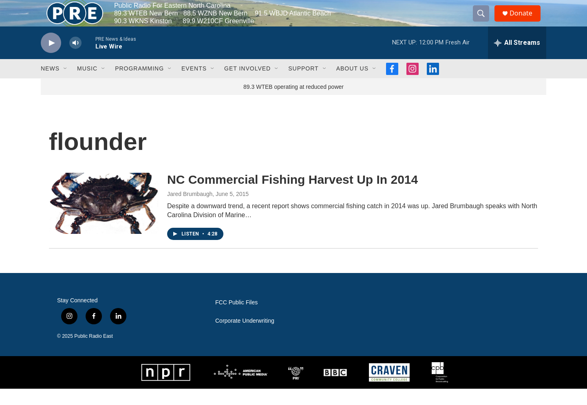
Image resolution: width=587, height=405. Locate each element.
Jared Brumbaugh (189, 210)
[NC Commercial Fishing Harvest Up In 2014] (104, 219)
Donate (525, 21)
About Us (352, 84)
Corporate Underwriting (244, 337)
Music (87, 84)
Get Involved (247, 84)
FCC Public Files (236, 319)
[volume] (75, 59)
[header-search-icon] (484, 21)
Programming (139, 84)
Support (303, 84)
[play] (50, 59)
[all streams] (517, 59)
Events (194, 84)
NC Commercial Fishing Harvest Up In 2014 (292, 195)
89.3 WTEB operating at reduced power (293, 103)
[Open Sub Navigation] (65, 84)
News (50, 84)
